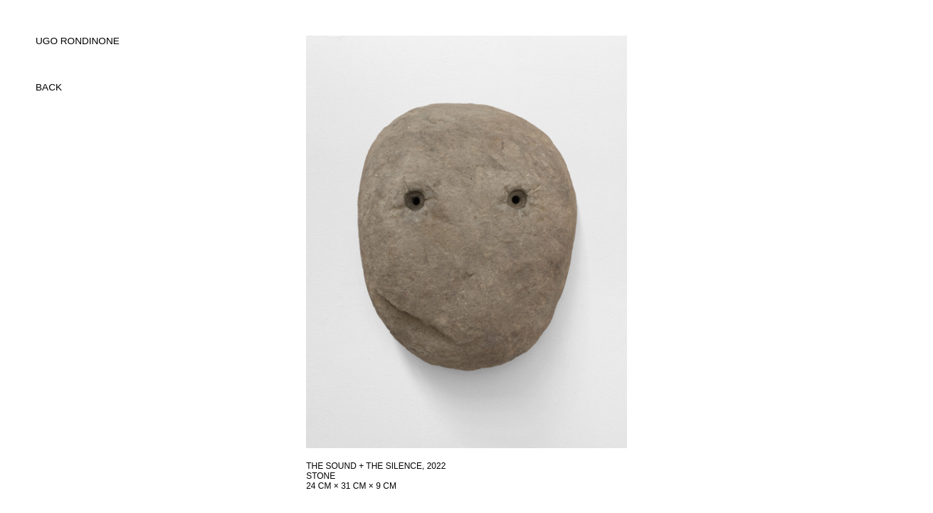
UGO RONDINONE (78, 41)
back (49, 87)
